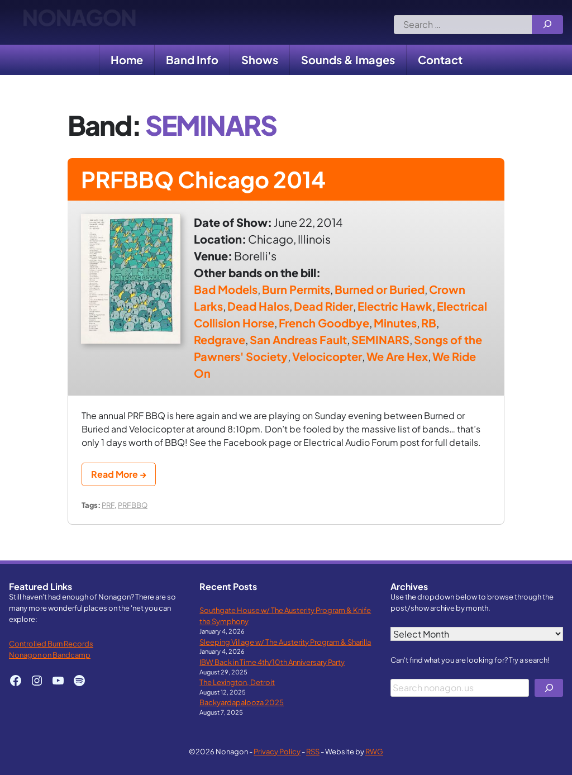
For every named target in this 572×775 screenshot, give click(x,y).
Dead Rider (323, 306)
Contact (440, 59)
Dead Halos (258, 306)
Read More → (118, 474)
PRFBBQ (132, 505)
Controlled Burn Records (51, 643)
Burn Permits (296, 289)
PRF (108, 505)
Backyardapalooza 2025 (241, 702)
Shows (259, 59)
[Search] (547, 24)
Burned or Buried (380, 289)
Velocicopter (327, 356)
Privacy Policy (277, 751)
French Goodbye (324, 323)
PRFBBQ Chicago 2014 (203, 179)
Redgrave (219, 339)
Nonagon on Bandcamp (49, 654)
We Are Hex (397, 356)
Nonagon (79, 22)
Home (127, 59)
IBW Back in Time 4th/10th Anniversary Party (272, 662)
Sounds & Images (348, 59)
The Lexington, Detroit (237, 682)
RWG (374, 751)
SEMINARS (380, 339)
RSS (313, 751)
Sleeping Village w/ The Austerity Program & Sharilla (285, 641)
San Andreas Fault (298, 339)
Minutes (395, 323)
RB (428, 323)
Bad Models (226, 289)
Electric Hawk (395, 306)
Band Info (192, 59)
